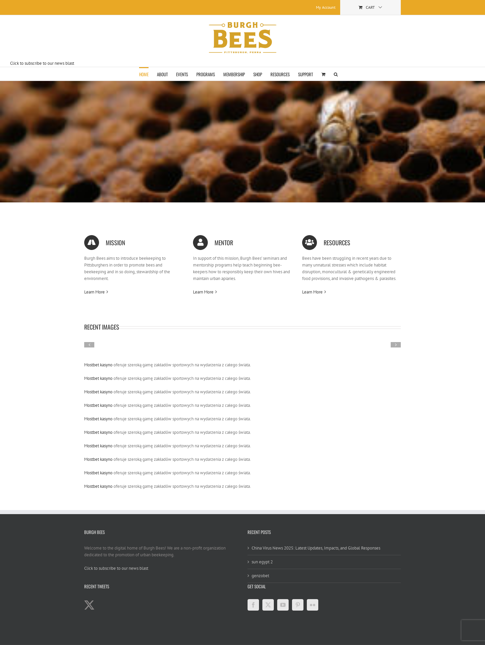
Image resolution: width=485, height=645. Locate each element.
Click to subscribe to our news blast (42, 63)
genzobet (260, 576)
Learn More (94, 292)
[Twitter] (268, 605)
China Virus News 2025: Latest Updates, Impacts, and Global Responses (316, 548)
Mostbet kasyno (98, 365)
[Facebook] (253, 605)
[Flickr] (312, 605)
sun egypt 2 (262, 562)
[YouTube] (283, 605)
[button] (336, 74)
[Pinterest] (297, 605)
